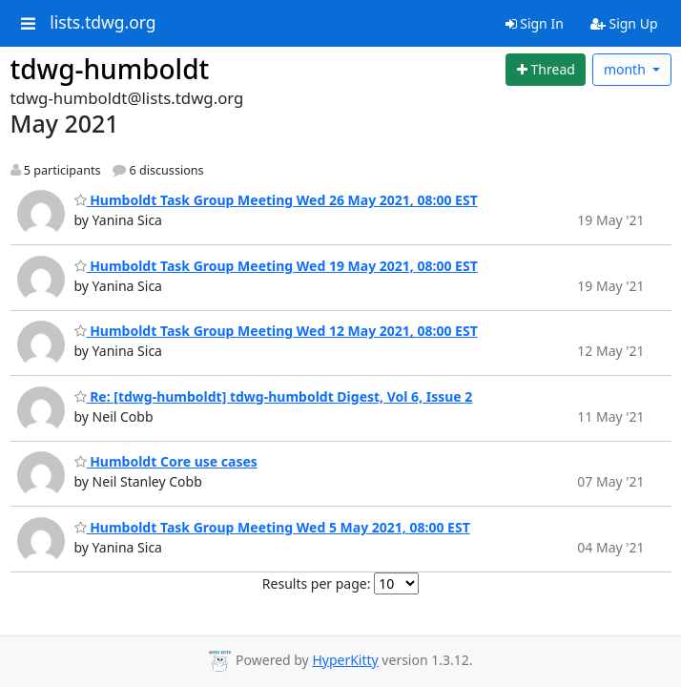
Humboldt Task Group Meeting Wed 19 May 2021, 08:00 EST (276, 266)
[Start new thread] (546, 69)
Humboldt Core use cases (166, 461)
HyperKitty (345, 660)
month (627, 69)
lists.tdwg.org (103, 22)
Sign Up (624, 23)
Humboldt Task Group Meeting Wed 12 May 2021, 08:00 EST (276, 331)
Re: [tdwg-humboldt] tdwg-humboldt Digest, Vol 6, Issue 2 (273, 396)
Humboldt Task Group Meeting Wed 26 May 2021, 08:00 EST (276, 200)
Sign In (535, 23)
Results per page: (316, 583)
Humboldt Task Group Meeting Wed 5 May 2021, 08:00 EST (272, 527)
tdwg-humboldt (110, 69)
